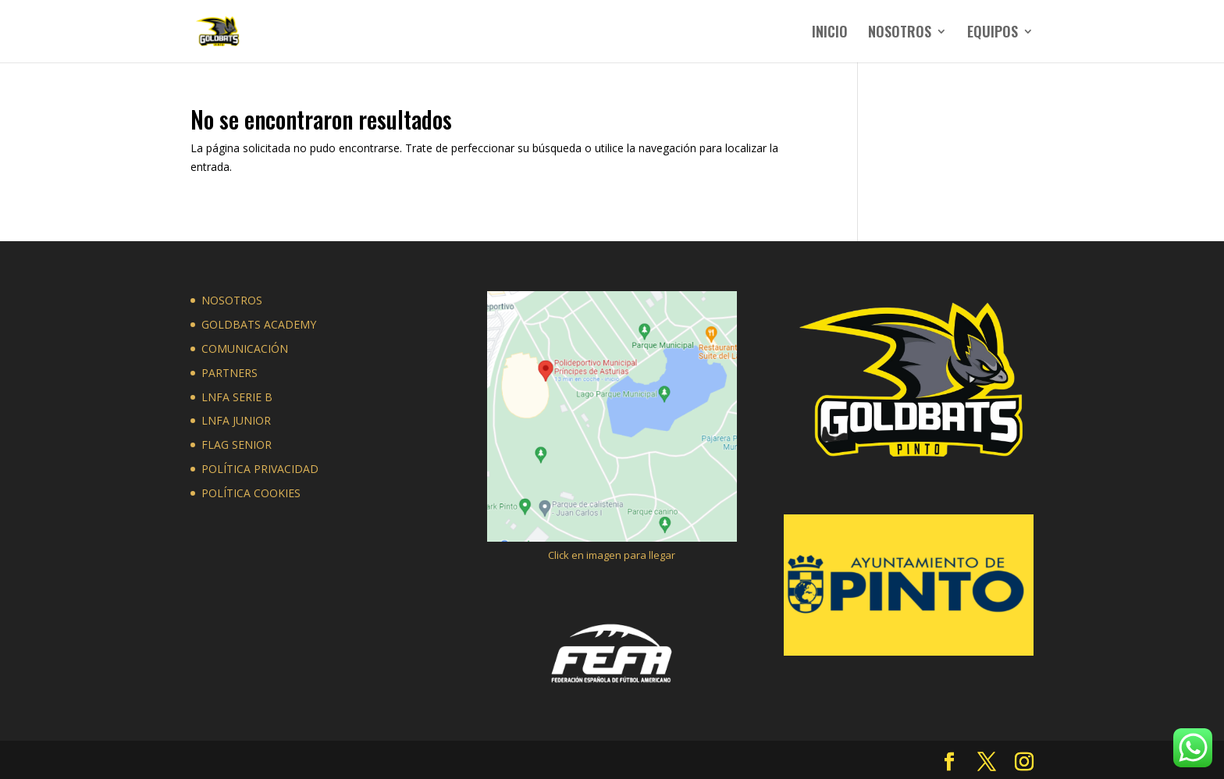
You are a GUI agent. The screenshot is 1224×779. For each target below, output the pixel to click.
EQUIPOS (992, 33)
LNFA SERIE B (236, 397)
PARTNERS (229, 372)
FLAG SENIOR (236, 444)
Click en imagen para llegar (611, 555)
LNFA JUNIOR (236, 420)
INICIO (830, 33)
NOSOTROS (899, 33)
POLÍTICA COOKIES (251, 493)
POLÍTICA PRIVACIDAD (259, 468)
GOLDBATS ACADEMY (258, 324)
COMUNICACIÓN (244, 348)
